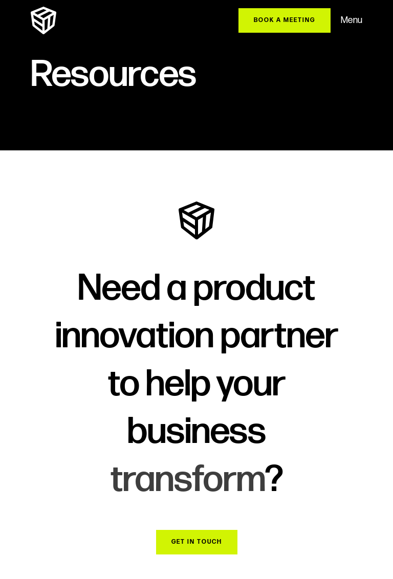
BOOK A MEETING (284, 20)
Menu (351, 20)
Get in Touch (196, 542)
